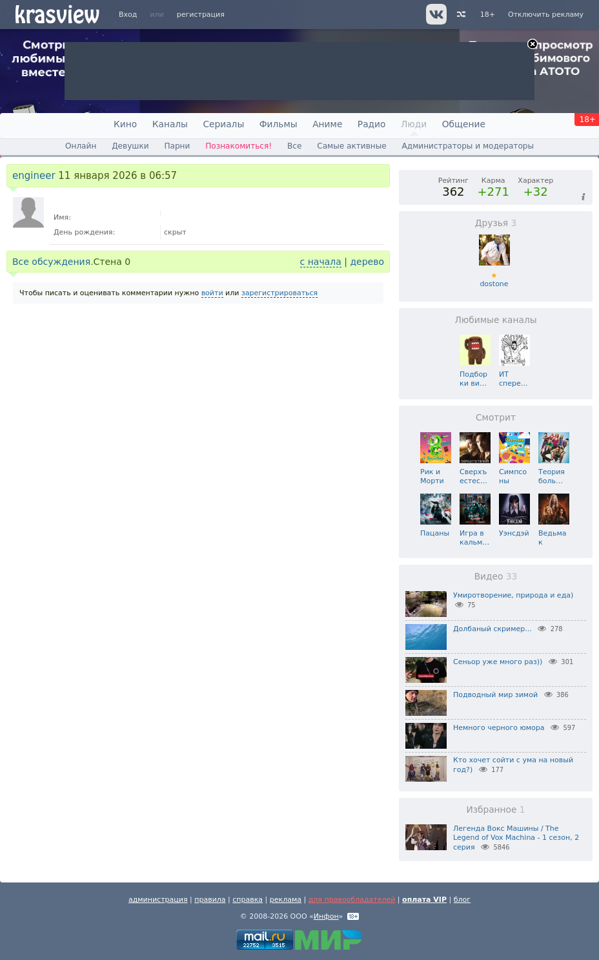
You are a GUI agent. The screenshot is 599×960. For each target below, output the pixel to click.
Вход (128, 14)
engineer (34, 176)
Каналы (170, 124)
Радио (372, 124)
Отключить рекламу (546, 14)
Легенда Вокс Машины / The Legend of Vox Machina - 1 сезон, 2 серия (516, 837)
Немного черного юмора (498, 728)
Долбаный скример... (492, 629)
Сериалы (223, 124)
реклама (285, 899)
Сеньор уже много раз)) (497, 662)
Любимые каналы (495, 320)
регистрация (201, 14)
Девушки (130, 146)
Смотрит (496, 417)
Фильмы (278, 124)
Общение (463, 124)
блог (462, 899)
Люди (414, 124)
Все (294, 146)
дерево (367, 261)
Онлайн (80, 146)
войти (212, 293)
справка (247, 899)
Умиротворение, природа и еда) (513, 595)
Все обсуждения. (53, 261)
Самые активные (351, 146)
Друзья (495, 223)
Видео (496, 576)
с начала (320, 261)
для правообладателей (352, 899)
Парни (177, 146)
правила (209, 899)
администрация (158, 899)
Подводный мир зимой (495, 695)
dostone (494, 275)
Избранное (495, 809)
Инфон (326, 916)
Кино (125, 124)
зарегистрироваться (279, 293)
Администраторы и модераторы (468, 146)
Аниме (327, 124)
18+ (487, 14)
